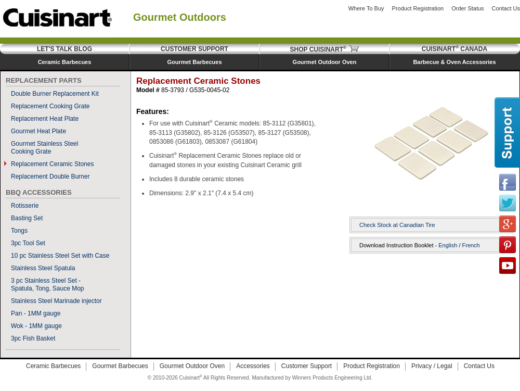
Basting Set (27, 218)
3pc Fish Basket (33, 338)
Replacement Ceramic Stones (52, 164)
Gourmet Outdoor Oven (325, 62)
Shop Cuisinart (324, 49)
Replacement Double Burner (50, 176)
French (471, 245)
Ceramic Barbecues (65, 62)
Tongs (19, 230)
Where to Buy (366, 8)
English (447, 245)
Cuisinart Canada (454, 49)
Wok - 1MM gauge (36, 326)
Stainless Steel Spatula (43, 268)
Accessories (253, 366)
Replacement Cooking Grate (50, 106)
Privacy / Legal (431, 366)
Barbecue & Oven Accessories (454, 62)
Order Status (467, 8)
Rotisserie (24, 205)
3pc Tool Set (28, 243)
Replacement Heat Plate (45, 118)
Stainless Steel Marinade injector (56, 301)
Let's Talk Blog (64, 49)
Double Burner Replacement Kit (55, 93)
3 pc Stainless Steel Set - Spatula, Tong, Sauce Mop (47, 284)
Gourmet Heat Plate (38, 131)
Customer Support (194, 49)
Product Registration (418, 8)
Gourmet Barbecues (194, 62)
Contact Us (506, 8)
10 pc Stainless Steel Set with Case (60, 255)
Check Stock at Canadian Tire (397, 225)
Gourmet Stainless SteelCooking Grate (44, 147)
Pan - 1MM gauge (35, 313)
